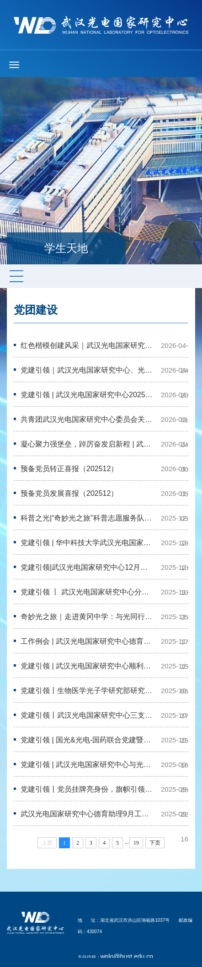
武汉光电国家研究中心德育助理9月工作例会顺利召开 (88, 814)
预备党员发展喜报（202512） (69, 493)
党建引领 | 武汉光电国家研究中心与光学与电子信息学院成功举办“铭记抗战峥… (88, 764)
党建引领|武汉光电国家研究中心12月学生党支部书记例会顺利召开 (88, 567)
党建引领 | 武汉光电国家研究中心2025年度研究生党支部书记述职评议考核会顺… (88, 395)
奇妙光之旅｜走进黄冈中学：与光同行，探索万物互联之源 (88, 616)
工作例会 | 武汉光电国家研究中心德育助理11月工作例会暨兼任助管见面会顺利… (88, 641)
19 (136, 843)
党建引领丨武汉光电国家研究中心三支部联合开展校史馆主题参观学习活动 (88, 715)
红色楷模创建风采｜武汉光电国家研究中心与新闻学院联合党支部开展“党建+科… (88, 345)
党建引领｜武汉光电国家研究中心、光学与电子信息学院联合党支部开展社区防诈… (88, 370)
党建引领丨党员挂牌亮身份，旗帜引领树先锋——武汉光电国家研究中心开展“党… (88, 789)
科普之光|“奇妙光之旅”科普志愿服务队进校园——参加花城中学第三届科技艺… (88, 518)
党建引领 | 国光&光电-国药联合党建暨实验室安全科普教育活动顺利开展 (88, 740)
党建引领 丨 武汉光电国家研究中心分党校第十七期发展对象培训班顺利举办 (88, 592)
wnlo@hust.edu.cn (127, 956)
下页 (154, 843)
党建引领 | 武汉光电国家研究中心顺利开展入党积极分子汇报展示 (88, 666)
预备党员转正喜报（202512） (69, 469)
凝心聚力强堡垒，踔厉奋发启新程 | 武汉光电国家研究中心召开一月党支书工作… (88, 444)
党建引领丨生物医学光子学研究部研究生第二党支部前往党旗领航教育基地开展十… (88, 690)
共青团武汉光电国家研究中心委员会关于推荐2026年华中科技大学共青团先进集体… (88, 419)
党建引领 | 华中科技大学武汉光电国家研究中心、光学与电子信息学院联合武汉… (88, 543)
